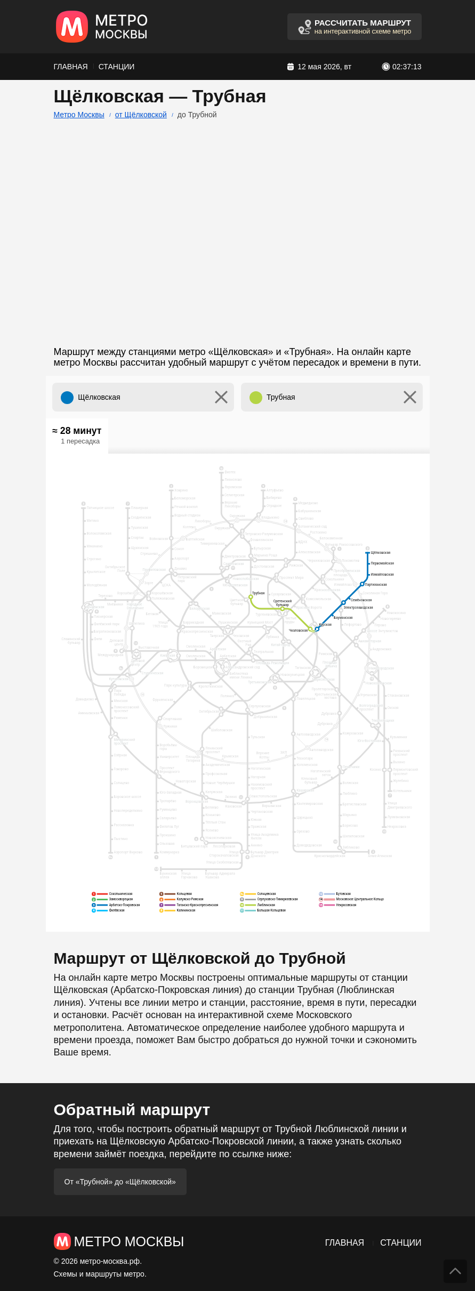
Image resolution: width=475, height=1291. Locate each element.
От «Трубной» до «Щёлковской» (120, 1181)
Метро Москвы (79, 114)
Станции (117, 66)
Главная (71, 66)
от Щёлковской (141, 114)
